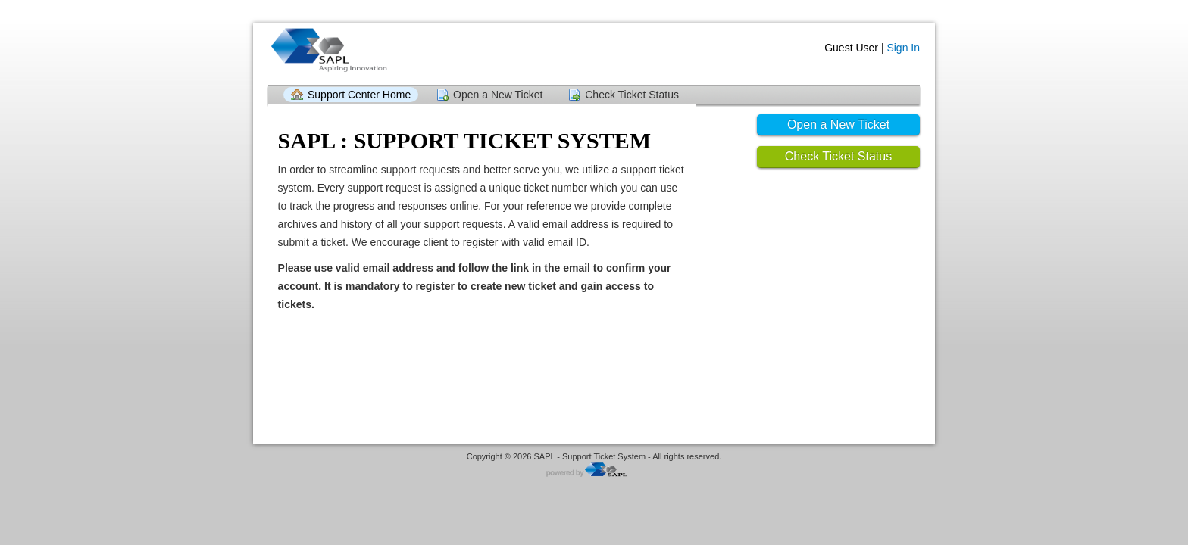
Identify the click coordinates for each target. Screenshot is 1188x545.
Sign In (903, 48)
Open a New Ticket (497, 95)
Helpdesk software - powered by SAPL (594, 470)
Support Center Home (359, 95)
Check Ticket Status (632, 95)
